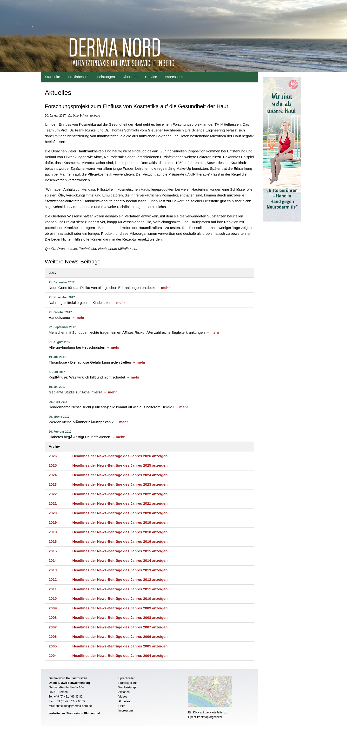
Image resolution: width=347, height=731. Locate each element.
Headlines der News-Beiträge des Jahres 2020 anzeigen (119, 513)
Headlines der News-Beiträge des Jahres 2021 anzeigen (119, 503)
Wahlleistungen (128, 687)
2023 (53, 484)
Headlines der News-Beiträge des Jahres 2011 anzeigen (119, 589)
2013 (53, 570)
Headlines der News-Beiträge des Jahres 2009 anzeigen (119, 608)
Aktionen (124, 692)
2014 (53, 560)
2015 (53, 551)
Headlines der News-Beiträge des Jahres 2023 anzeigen (119, 484)
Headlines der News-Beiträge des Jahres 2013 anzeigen (119, 570)
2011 (53, 589)
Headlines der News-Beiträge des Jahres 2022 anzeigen (119, 494)
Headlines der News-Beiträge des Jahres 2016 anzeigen (119, 541)
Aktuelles (124, 701)
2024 (53, 475)
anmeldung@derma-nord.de (74, 706)
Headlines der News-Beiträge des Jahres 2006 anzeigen (119, 636)
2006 (53, 636)
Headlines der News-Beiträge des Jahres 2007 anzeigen (119, 627)
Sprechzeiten (126, 678)
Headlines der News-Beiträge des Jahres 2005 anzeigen (119, 646)
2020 (53, 513)
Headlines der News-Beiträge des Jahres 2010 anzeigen (119, 598)
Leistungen (106, 77)
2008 (53, 617)
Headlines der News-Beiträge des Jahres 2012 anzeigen (119, 579)
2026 (53, 456)
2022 (53, 494)
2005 (53, 646)
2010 (53, 598)
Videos (122, 696)
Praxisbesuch (78, 77)
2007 (53, 627)
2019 (53, 522)
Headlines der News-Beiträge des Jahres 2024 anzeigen (119, 475)
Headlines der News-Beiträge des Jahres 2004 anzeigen (119, 655)
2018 (53, 532)
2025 (53, 465)
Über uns (130, 77)
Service (151, 77)
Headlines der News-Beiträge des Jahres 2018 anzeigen (119, 532)
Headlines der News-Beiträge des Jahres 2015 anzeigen (119, 551)
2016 (53, 541)
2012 (53, 579)
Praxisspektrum (128, 683)
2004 (53, 655)
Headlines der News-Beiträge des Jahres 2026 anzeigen (119, 456)
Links (121, 706)
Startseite (52, 77)
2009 (53, 608)
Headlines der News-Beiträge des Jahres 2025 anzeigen (119, 465)
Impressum (174, 77)
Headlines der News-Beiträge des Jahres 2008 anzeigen (119, 617)
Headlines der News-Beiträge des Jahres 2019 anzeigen (119, 522)
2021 (53, 503)
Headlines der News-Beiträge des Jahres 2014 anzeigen (119, 560)
